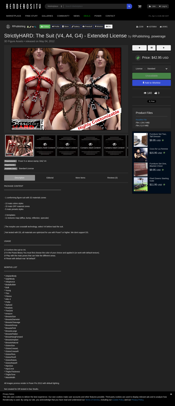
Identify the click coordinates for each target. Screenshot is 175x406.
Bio (108, 26)
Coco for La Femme (159, 149)
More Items (80, 178)
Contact (110, 16)
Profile (55, 26)
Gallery (76, 26)
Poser (97, 16)
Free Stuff (31, 16)
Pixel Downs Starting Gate (159, 179)
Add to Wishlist (151, 82)
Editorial (49, 178)
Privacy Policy (137, 400)
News (77, 16)
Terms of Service (92, 400)
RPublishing (141, 36)
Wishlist (99, 26)
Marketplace (13, 16)
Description (19, 178)
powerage (158, 36)
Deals (87, 16)
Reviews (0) (112, 178)
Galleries (47, 16)
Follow (45, 26)
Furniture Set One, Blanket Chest (158, 164)
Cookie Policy (118, 400)
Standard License (26, 168)
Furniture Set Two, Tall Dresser (158, 135)
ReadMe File (141, 120)
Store (65, 26)
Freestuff (87, 26)
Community (63, 16)
